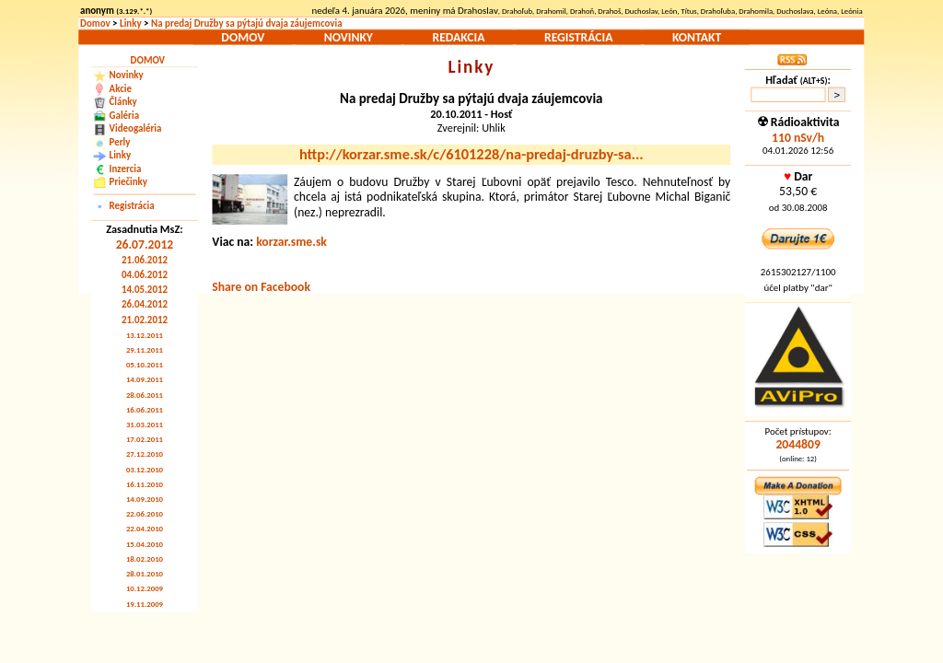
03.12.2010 (144, 469)
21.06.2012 (145, 260)
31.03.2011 (144, 425)
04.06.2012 (145, 275)
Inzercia (126, 168)
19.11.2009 (144, 604)
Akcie (121, 89)
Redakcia (458, 36)
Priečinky (128, 182)
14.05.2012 (145, 290)
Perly (120, 141)
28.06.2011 (144, 395)
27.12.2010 (144, 454)
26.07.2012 (145, 244)
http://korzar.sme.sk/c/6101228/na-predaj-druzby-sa (471, 154)
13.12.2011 (144, 335)
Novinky (348, 36)
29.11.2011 (144, 350)
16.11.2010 (144, 484)
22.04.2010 (144, 529)
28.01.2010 (144, 574)
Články (123, 102)
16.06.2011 (144, 409)
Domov (95, 23)
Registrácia (578, 36)
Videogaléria (136, 128)
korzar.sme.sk (291, 241)
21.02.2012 (145, 319)
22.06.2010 (144, 514)
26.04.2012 (145, 304)
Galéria (124, 115)
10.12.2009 (144, 589)
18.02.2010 (144, 558)
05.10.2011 (144, 365)
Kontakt (696, 36)
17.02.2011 (144, 440)
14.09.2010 (144, 499)
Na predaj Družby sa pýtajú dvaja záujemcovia (247, 23)
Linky (131, 23)
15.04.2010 (144, 544)
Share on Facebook (261, 286)
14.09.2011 (144, 380)
